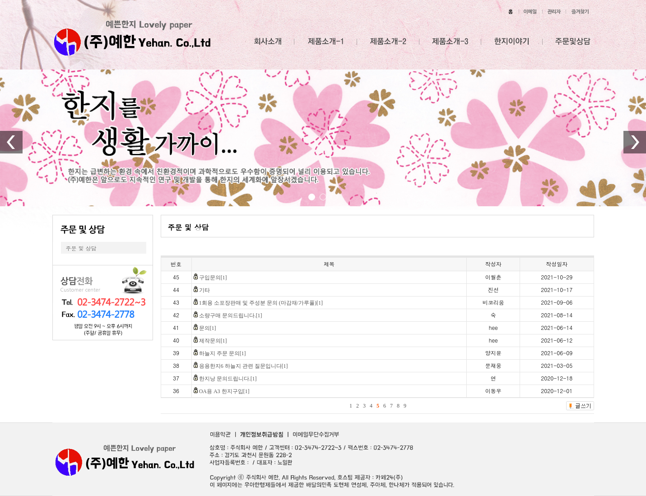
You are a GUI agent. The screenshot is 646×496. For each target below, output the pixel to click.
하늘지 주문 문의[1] (222, 353)
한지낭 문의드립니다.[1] (228, 378)
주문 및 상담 (81, 248)
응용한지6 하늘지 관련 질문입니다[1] (243, 366)
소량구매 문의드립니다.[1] (230, 315)
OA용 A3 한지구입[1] (224, 391)
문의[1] (207, 328)
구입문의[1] (213, 277)
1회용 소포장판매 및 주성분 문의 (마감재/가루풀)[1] (261, 303)
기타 (204, 290)
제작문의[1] (213, 341)
